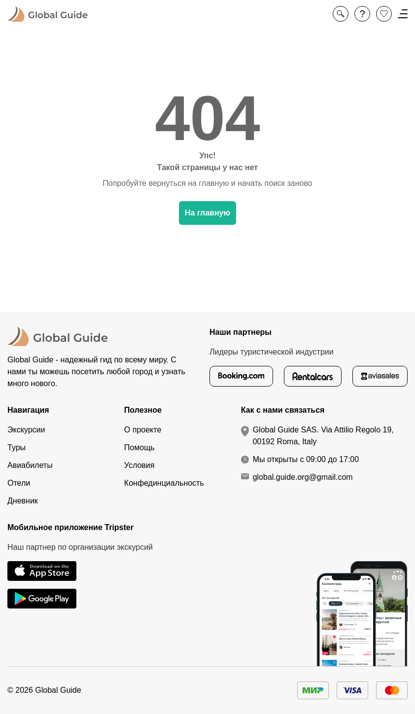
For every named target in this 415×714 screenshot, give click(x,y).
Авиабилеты (30, 465)
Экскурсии (26, 430)
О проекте (142, 430)
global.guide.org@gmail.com (303, 477)
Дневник (22, 501)
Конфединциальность (164, 483)
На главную (207, 213)
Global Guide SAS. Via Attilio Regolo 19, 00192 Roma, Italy (323, 436)
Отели (18, 483)
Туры (16, 447)
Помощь (139, 447)
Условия (139, 465)
